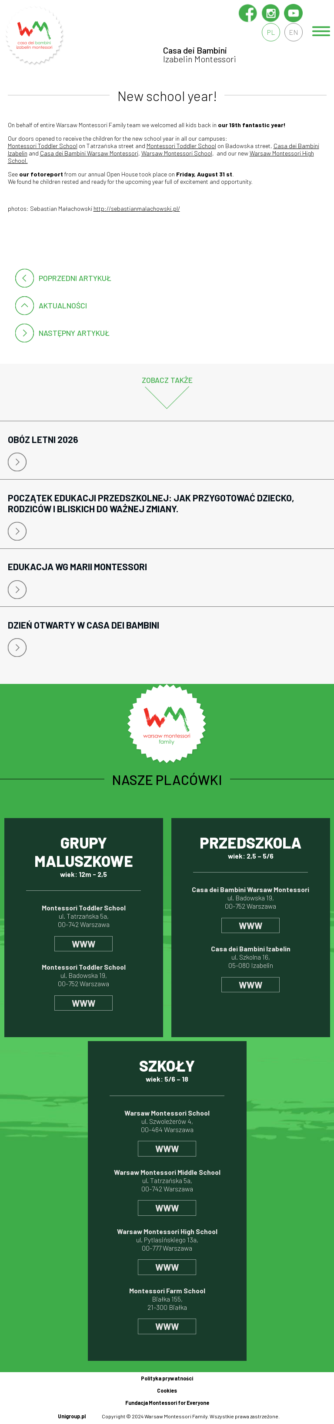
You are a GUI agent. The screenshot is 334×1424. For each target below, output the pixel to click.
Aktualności (63, 305)
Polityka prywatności (167, 1378)
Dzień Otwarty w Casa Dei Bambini (83, 624)
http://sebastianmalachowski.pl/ (137, 208)
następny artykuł (74, 333)
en (293, 32)
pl (271, 32)
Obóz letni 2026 (43, 439)
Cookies (167, 1390)
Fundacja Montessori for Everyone (167, 1403)
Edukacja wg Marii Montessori (77, 566)
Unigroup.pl (72, 1416)
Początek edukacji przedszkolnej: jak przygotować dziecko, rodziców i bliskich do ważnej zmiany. (151, 503)
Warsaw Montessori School (176, 153)
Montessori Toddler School (42, 145)
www (83, 943)
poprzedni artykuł (75, 278)
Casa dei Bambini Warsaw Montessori (89, 153)
